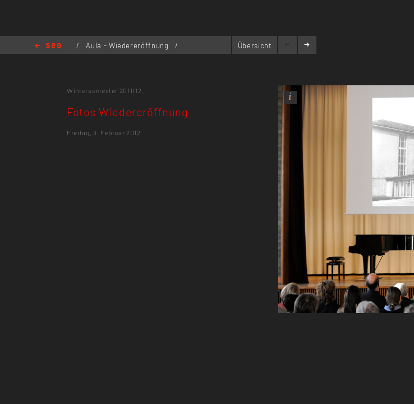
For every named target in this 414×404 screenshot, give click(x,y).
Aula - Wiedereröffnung (128, 45)
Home (48, 46)
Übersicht (255, 45)
